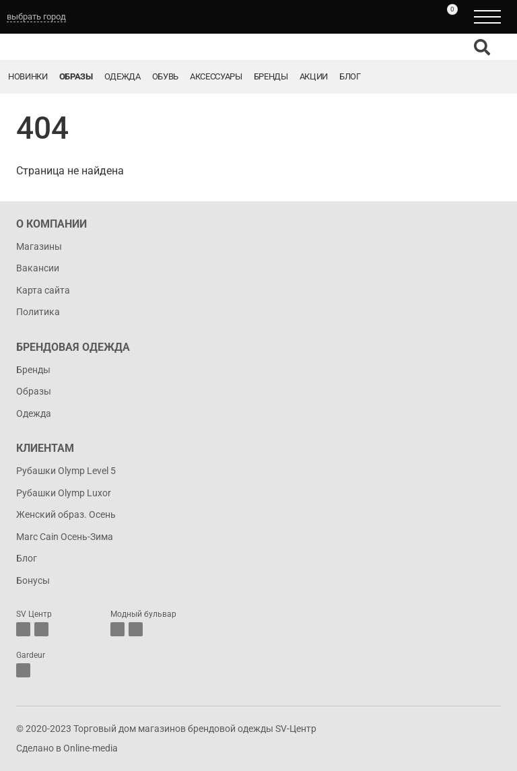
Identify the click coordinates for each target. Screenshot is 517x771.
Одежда (122, 76)
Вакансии (37, 268)
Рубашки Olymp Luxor (63, 493)
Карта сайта (43, 290)
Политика (38, 311)
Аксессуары (216, 76)
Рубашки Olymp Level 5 (66, 470)
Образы (76, 76)
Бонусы (33, 580)
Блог (350, 76)
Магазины (39, 246)
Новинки (28, 76)
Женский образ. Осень (66, 514)
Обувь (165, 76)
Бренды (271, 76)
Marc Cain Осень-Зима (64, 536)
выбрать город (36, 16)
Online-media (90, 748)
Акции (314, 76)
